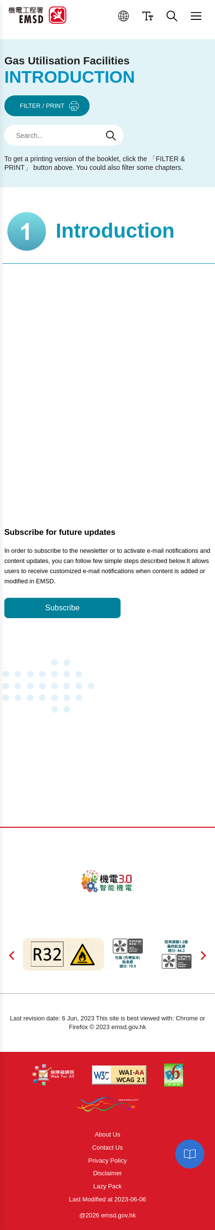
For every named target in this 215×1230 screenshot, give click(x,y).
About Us (108, 1134)
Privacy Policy (107, 1160)
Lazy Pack (107, 1186)
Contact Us (107, 1147)
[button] (123, 16)
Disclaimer (107, 1173)
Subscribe (62, 608)
